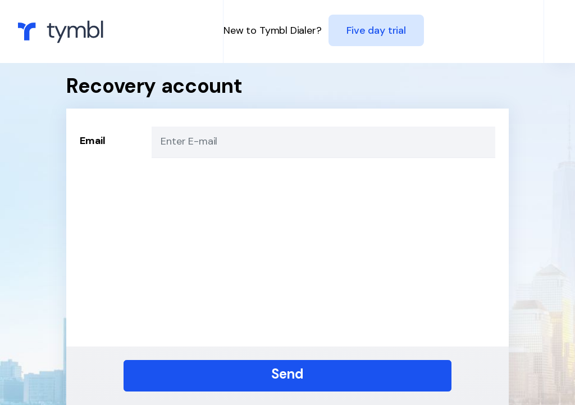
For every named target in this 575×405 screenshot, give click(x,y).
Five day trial (375, 30)
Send (287, 373)
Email (93, 140)
